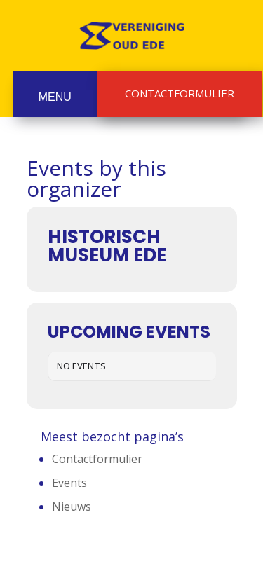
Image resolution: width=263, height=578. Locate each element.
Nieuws (71, 506)
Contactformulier (179, 93)
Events (69, 482)
